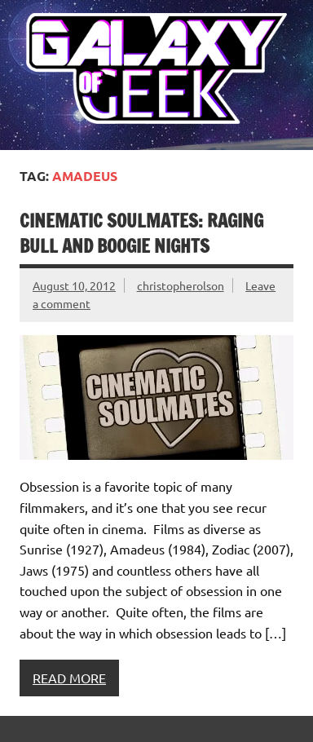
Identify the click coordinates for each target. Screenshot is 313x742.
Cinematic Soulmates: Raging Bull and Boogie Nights (141, 233)
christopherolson (180, 285)
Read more (69, 677)
